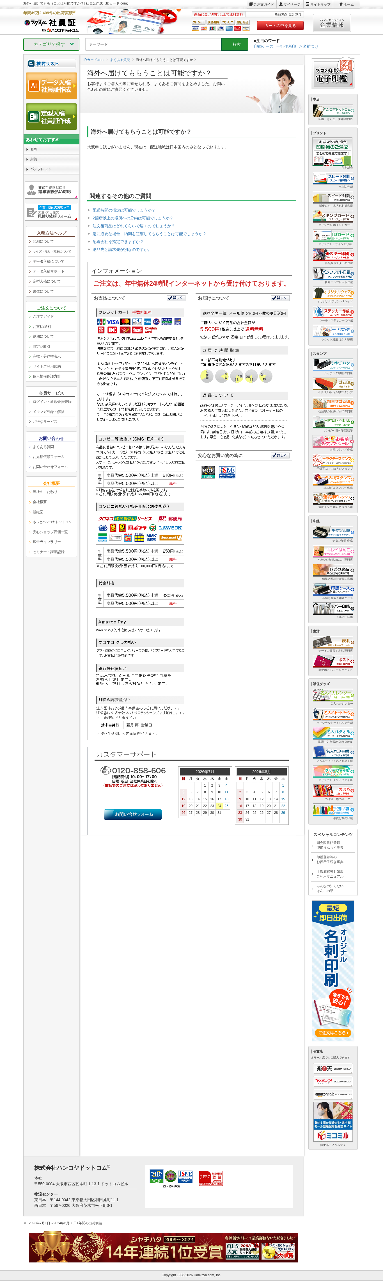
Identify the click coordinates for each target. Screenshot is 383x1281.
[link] (51, 252)
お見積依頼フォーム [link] (49, 457)
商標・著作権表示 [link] (47, 356)
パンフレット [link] (40, 169)
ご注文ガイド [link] (43, 316)
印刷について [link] (43, 241)
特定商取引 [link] (42, 346)
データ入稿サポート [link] (49, 271)
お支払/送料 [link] (42, 326)
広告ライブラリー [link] (47, 542)
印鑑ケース (264, 46)
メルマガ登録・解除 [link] (49, 412)
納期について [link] (43, 336)
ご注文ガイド (264, 4)
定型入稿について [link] (47, 281)
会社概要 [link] (40, 502)
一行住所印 (286, 46)
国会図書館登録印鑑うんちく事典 (330, 845)
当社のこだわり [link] (45, 492)
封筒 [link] (33, 159)
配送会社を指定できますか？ (118, 241)
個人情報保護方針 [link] (47, 376)
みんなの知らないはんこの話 (330, 888)
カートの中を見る (280, 25)
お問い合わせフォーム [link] (50, 467)
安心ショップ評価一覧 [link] (50, 532)
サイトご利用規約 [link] (47, 366)
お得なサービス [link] (45, 421)
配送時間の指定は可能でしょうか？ (124, 210)
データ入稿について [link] (49, 261)
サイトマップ (320, 4)
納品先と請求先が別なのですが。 (122, 249)
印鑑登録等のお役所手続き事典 (330, 859)
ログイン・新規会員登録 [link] (52, 401)
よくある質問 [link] (43, 447)
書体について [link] (43, 291)
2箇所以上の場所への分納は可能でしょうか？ (133, 218)
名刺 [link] (33, 149)
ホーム (349, 4)
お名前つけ (308, 46)
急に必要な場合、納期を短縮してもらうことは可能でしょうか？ (150, 233)
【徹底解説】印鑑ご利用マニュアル (330, 874)
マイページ (292, 4)
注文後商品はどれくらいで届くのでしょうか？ (134, 226)
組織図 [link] (38, 512)
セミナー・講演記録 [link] (49, 552)
